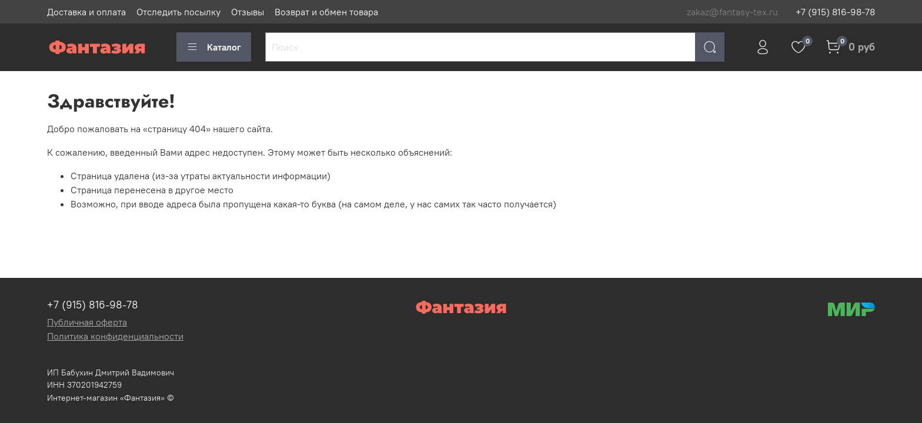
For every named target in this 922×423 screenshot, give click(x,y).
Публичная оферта (87, 322)
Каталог (213, 47)
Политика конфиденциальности (115, 336)
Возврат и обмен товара (326, 12)
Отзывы (247, 12)
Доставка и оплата (86, 12)
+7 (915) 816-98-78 (835, 12)
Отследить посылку (178, 12)
